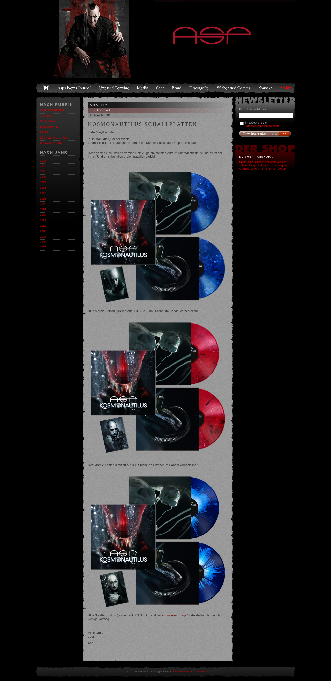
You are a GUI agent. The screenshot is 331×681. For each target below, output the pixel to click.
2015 (43, 204)
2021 (43, 171)
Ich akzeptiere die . (262, 124)
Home (46, 88)
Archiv (285, 88)
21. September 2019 (100, 115)
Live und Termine (114, 88)
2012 (43, 220)
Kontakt (265, 88)
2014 (43, 209)
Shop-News (48, 121)
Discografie (199, 88)
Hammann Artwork (182, 671)
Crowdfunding (51, 143)
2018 (43, 187)
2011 (43, 225)
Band (177, 88)
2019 (43, 182)
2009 (43, 236)
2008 (43, 242)
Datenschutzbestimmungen (261, 125)
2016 (43, 198)
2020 (43, 177)
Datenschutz (200, 671)
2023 (43, 160)
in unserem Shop (174, 615)
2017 (43, 193)
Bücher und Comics (234, 88)
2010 (43, 231)
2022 (43, 166)
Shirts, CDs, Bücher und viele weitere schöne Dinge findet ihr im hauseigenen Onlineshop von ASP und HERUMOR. (264, 165)
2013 (43, 215)
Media (143, 88)
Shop (160, 88)
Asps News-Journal (74, 88)
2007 (43, 247)
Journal (46, 116)
